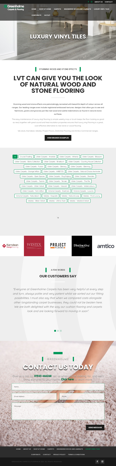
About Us (99, 2)
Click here (67, 379)
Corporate (35, 455)
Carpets (50, 449)
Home (18, 449)
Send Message (95, 427)
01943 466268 (43, 375)
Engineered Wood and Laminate (70, 449)
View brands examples (58, 138)
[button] (55, 331)
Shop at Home (39, 449)
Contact (109, 2)
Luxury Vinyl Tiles (92, 449)
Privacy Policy (59, 455)
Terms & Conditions (76, 455)
